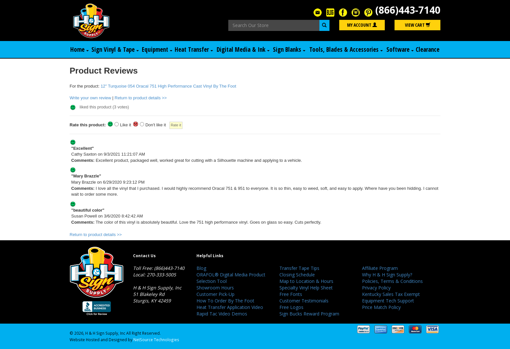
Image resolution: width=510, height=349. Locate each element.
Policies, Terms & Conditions (392, 281)
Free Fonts (290, 294)
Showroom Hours (215, 288)
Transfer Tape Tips (299, 268)
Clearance (427, 49)
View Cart (417, 25)
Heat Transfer (194, 49)
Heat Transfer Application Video (229, 307)
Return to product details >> (140, 97)
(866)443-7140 (407, 10)
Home (79, 49)
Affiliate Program (380, 268)
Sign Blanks (289, 49)
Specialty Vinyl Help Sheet (306, 288)
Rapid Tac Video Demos (221, 314)
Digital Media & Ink (243, 49)
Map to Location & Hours (306, 281)
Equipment (157, 49)
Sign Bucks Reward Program (309, 314)
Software (400, 49)
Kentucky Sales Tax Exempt (391, 294)
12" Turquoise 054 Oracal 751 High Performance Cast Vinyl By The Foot (168, 86)
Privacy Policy (376, 288)
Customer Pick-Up (215, 294)
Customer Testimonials (304, 301)
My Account (362, 25)
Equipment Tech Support (388, 301)
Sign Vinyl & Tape (115, 49)
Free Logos (291, 307)
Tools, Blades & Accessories (346, 49)
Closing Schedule (297, 275)
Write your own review (90, 97)
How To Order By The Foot (225, 301)
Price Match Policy (381, 307)
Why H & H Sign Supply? (387, 275)
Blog (201, 268)
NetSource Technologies (156, 339)
